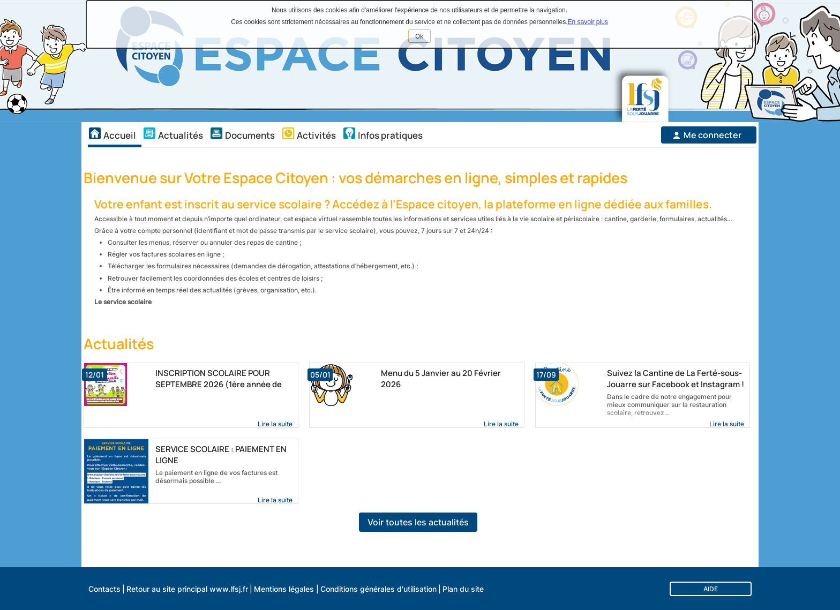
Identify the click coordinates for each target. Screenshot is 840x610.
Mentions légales (284, 588)
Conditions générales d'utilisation (378, 588)
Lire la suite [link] (275, 424)
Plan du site (463, 588)
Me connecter (712, 135)
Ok (423, 37)
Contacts (104, 588)
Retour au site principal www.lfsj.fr (187, 588)
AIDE (710, 589)
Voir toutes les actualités (418, 522)
